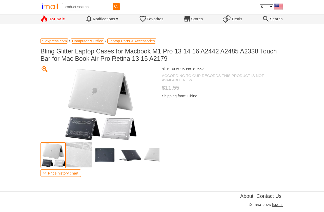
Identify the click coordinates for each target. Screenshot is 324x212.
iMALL (277, 205)
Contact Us (268, 196)
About (246, 196)
